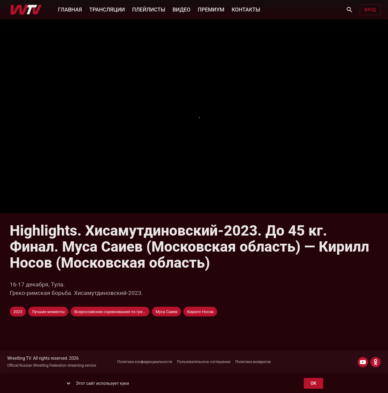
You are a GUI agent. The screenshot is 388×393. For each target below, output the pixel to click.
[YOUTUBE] (363, 362)
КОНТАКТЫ (246, 9)
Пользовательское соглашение (204, 362)
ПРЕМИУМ (211, 9)
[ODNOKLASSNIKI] (375, 362)
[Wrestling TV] (26, 9)
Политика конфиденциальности (144, 362)
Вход (370, 10)
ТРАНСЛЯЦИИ (106, 9)
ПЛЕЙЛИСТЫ (149, 9)
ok (313, 383)
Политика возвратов (253, 362)
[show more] (68, 383)
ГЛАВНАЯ (69, 9)
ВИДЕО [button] (181, 9)
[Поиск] (349, 9)
